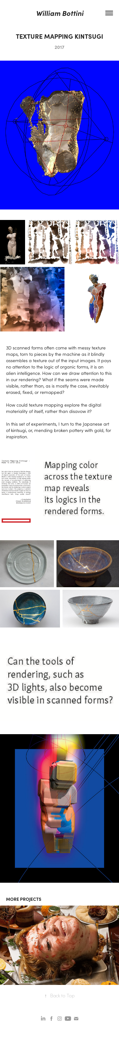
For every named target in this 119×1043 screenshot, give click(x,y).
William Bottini (59, 13)
